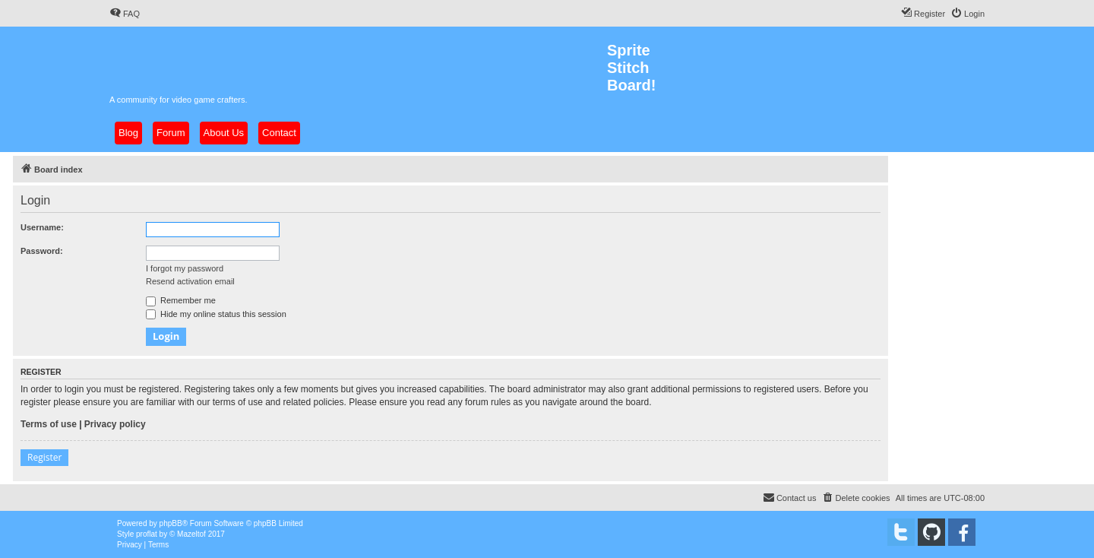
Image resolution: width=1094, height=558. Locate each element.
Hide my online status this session (216, 314)
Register (44, 457)
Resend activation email (190, 281)
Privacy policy (115, 424)
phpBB (171, 523)
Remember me (181, 300)
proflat (146, 534)
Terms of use (49, 424)
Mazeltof (191, 534)
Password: (42, 250)
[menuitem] (124, 14)
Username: (42, 227)
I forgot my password (184, 268)
